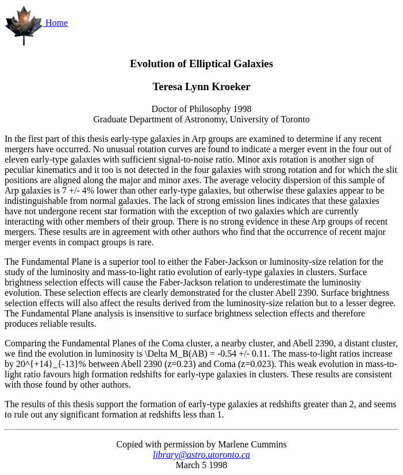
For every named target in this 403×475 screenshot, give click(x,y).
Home (36, 23)
